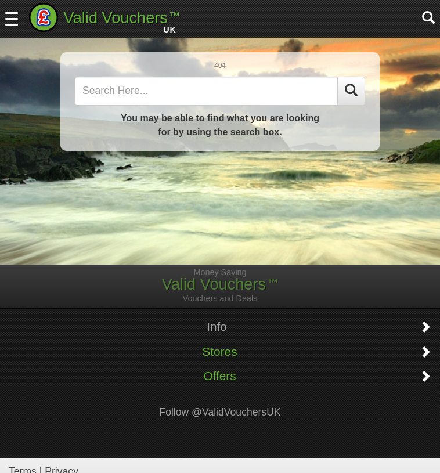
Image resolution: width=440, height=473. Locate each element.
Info (217, 326)
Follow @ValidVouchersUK (219, 412)
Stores (219, 351)
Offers (219, 376)
